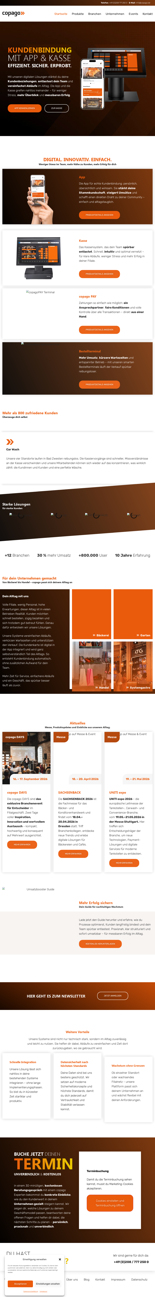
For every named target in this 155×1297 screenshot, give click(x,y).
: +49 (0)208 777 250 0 (114, 3)
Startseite (60, 14)
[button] (59, 1259)
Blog (86, 1279)
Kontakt (148, 14)
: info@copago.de (139, 3)
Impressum (43, 1291)
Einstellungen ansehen (48, 1283)
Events (133, 14)
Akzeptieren (20, 1283)
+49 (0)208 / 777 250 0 (131, 1262)
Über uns (72, 1279)
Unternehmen (115, 14)
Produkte (78, 14)
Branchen (94, 14)
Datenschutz (139, 1279)
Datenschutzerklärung (30, 1291)
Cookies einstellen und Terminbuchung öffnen (110, 1203)
